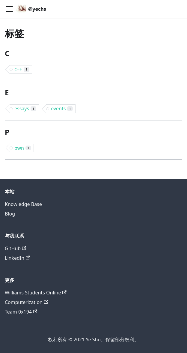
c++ (21, 69)
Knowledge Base (23, 204)
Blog (10, 213)
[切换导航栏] (9, 8)
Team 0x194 (21, 311)
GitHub (15, 248)
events (62, 108)
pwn (22, 148)
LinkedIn (17, 258)
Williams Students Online (36, 292)
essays (25, 108)
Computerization (26, 302)
